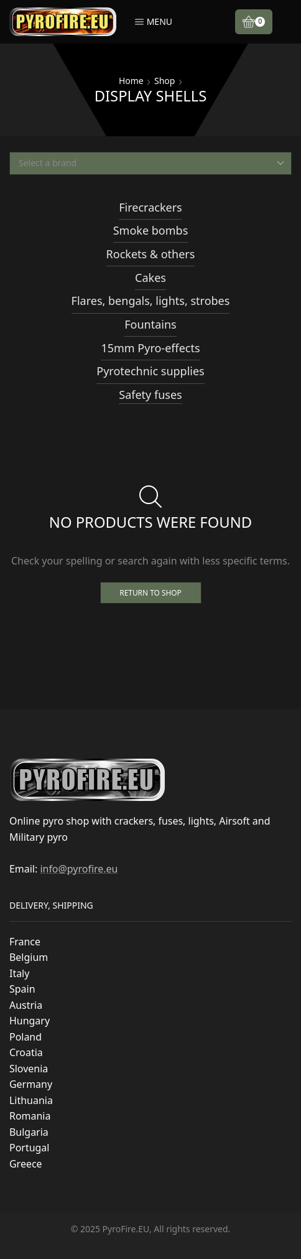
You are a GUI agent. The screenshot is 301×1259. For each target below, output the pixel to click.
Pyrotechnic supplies (150, 370)
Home (131, 81)
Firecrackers (150, 207)
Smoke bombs (150, 230)
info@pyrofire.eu (79, 869)
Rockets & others (150, 253)
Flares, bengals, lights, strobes (151, 300)
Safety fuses (150, 394)
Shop (164, 81)
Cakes (150, 277)
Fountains (150, 324)
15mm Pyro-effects (150, 347)
